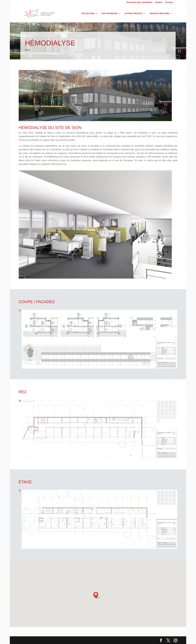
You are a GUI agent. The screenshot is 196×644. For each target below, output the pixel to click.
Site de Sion (87, 13)
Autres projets (133, 13)
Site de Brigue (110, 13)
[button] (96, 595)
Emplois (158, 2)
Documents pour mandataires (139, 2)
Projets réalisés (159, 13)
